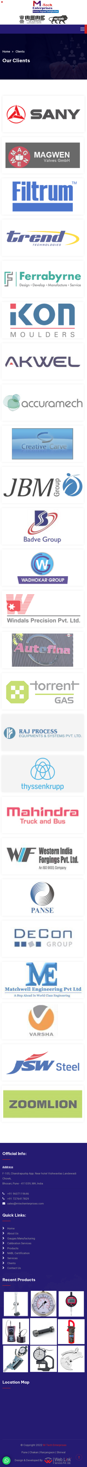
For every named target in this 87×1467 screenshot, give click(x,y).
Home (6, 51)
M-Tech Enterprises (54, 1445)
